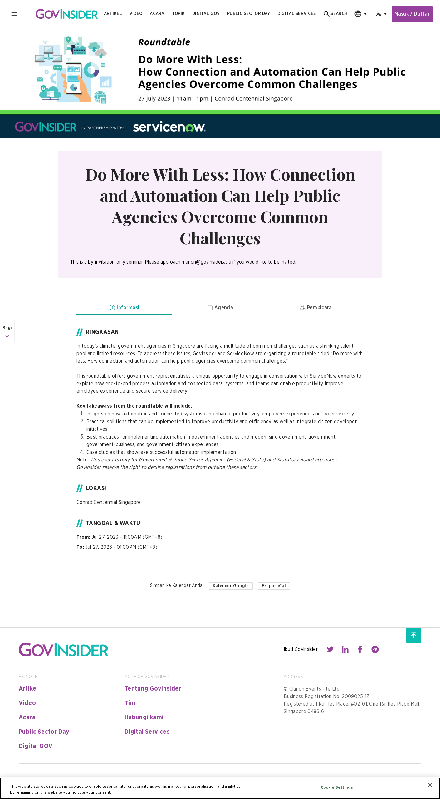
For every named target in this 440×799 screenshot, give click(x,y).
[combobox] (358, 14)
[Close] (430, 785)
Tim (130, 703)
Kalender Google (231, 586)
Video (136, 14)
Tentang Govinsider (153, 689)
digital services (296, 14)
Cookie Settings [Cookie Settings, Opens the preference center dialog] (337, 788)
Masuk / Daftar (412, 14)
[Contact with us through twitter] (330, 649)
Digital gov (206, 14)
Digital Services (147, 732)
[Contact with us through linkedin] (345, 649)
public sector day (248, 14)
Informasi (124, 308)
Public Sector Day (44, 732)
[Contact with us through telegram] (375, 649)
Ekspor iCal (274, 586)
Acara (157, 14)
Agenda (220, 308)
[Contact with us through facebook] (360, 649)
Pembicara (316, 308)
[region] (220, 788)
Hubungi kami (144, 717)
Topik (178, 14)
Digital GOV (35, 746)
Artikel (113, 14)
